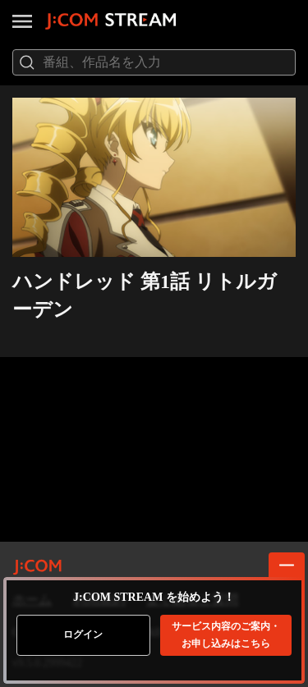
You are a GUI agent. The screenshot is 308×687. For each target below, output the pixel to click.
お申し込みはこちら (226, 635)
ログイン (83, 634)
